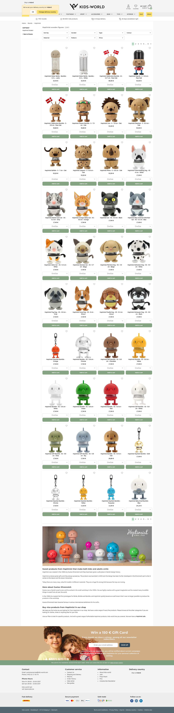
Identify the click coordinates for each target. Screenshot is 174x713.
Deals (149, 14)
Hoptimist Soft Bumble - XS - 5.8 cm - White (138, 407)
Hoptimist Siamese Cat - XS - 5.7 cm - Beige (83, 266)
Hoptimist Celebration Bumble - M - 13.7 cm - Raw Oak (111, 77)
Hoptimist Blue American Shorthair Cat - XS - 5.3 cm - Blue (139, 218)
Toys (119, 14)
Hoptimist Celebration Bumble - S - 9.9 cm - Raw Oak (55, 124)
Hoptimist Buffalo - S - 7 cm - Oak (55, 170)
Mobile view (148, 710)
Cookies (140, 710)
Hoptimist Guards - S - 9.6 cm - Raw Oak (139, 77)
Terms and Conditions (101, 710)
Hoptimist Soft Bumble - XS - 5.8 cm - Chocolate (111, 360)
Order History (71, 679)
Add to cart (55, 89)
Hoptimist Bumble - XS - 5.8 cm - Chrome (83, 360)
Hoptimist (37, 23)
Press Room (103, 676)
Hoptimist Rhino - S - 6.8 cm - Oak (111, 170)
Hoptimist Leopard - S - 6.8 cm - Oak (83, 171)
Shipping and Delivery (74, 674)
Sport (83, 14)
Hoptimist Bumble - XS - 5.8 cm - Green (83, 407)
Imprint (122, 710)
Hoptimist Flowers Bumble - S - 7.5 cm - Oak (83, 124)
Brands (30, 23)
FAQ (101, 679)
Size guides (70, 683)
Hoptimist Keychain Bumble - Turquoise (111, 502)
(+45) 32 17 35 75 (33, 674)
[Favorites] (66, 48)
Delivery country (131, 710)
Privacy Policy (113, 710)
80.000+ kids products (69, 19)
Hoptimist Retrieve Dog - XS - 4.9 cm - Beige (111, 266)
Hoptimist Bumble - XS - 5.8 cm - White (55, 407)
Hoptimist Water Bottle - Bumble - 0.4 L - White (83, 77)
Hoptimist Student (27, 30)
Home (24, 23)
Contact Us (70, 672)
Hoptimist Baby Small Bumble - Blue (139, 502)
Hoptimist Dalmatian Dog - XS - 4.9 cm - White (139, 266)
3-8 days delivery (98, 19)
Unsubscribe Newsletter (107, 681)
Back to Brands (27, 34)
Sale (141, 14)
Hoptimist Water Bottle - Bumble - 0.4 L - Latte (56, 77)
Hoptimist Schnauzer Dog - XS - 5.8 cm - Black (139, 313)
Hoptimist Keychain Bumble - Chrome (55, 502)
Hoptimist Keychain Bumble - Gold (139, 454)
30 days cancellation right (128, 19)
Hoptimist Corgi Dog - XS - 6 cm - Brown (83, 313)
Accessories (96, 14)
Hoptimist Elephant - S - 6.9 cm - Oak (138, 124)
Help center (71, 681)
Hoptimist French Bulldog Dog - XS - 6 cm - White (139, 171)
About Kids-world (105, 672)
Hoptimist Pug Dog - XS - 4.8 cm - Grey (55, 313)
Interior (131, 14)
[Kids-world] (87, 7)
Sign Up (124, 645)
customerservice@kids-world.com (37, 672)
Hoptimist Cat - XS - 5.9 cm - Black (111, 218)
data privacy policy (116, 663)
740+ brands (41, 19)
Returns (69, 676)
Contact (25, 669)
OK (33, 12)
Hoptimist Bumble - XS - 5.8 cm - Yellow (138, 360)
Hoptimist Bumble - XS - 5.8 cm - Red (111, 407)
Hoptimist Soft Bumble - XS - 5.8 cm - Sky (83, 455)
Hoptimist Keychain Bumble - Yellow (83, 502)
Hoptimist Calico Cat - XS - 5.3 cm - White (55, 266)
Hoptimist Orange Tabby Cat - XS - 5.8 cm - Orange (83, 218)
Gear (109, 14)
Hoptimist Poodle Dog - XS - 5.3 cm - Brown (111, 313)
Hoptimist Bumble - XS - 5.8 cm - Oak (111, 455)
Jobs (101, 674)
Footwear (71, 14)
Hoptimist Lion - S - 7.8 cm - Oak (111, 123)
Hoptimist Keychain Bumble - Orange (55, 360)
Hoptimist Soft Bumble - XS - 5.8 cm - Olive (55, 455)
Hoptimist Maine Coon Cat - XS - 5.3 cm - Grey (55, 218)
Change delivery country (47, 12)
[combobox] (55, 85)
